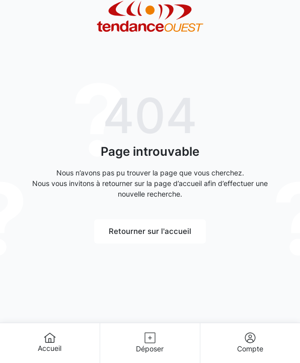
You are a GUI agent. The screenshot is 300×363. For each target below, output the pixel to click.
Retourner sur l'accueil (150, 231)
